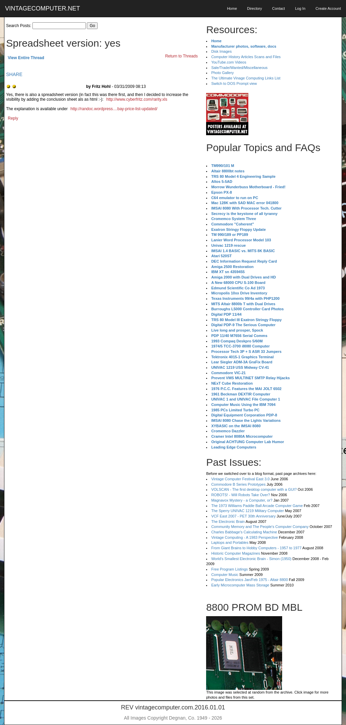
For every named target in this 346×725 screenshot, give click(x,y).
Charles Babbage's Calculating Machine (244, 532)
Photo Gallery (222, 73)
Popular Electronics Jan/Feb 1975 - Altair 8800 (249, 580)
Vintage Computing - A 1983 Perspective (244, 537)
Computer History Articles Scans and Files (245, 57)
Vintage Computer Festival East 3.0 (240, 479)
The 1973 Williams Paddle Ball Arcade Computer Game (257, 506)
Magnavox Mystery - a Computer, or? (241, 500)
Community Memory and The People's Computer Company (259, 527)
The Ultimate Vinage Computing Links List (245, 78)
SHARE (14, 74)
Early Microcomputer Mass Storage (240, 585)
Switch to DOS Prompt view (234, 83)
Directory (254, 8)
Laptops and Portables (229, 542)
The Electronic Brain (228, 521)
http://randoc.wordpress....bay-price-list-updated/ (113, 108)
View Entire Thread (26, 57)
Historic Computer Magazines (235, 553)
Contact (278, 8)
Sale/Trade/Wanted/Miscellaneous (239, 68)
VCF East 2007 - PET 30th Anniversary (243, 516)
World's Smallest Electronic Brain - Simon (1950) (251, 559)
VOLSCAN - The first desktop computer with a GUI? (254, 489)
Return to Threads (181, 56)
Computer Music (224, 575)
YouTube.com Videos (228, 62)
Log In (300, 8)
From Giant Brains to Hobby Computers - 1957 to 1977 (256, 548)
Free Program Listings (229, 569)
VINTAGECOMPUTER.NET (42, 8)
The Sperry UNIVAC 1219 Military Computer (247, 511)
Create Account (328, 8)
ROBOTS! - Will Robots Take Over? (240, 495)
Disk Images (221, 51)
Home (232, 8)
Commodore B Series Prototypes (238, 484)
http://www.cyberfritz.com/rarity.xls (136, 99)
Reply (13, 118)
